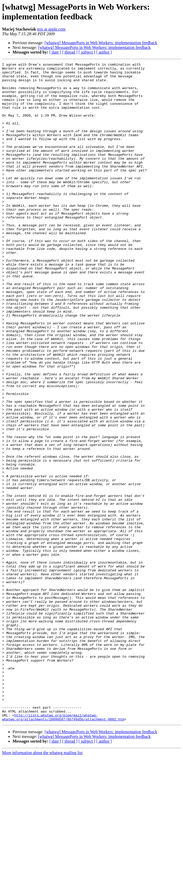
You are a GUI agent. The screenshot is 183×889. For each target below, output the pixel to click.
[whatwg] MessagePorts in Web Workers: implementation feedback (101, 43)
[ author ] (104, 52)
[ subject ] (87, 52)
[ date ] (55, 52)
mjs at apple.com (51, 29)
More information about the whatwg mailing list (42, 884)
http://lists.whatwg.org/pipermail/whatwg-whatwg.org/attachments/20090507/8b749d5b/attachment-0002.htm (63, 848)
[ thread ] (70, 52)
